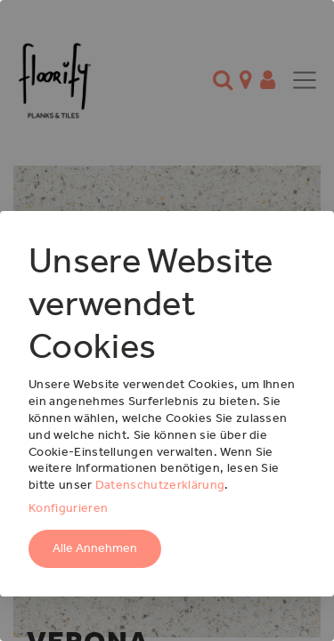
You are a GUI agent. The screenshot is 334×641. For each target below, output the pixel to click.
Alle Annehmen (95, 548)
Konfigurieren (68, 507)
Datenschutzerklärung (159, 484)
